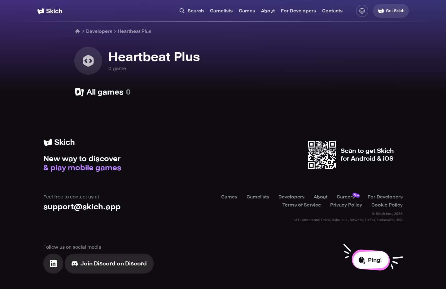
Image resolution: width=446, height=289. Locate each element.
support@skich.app (81, 206)
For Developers (298, 11)
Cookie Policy (387, 205)
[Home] (49, 11)
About (268, 11)
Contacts (332, 11)
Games (247, 11)
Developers (99, 31)
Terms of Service (301, 205)
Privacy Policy (346, 205)
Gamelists (221, 11)
